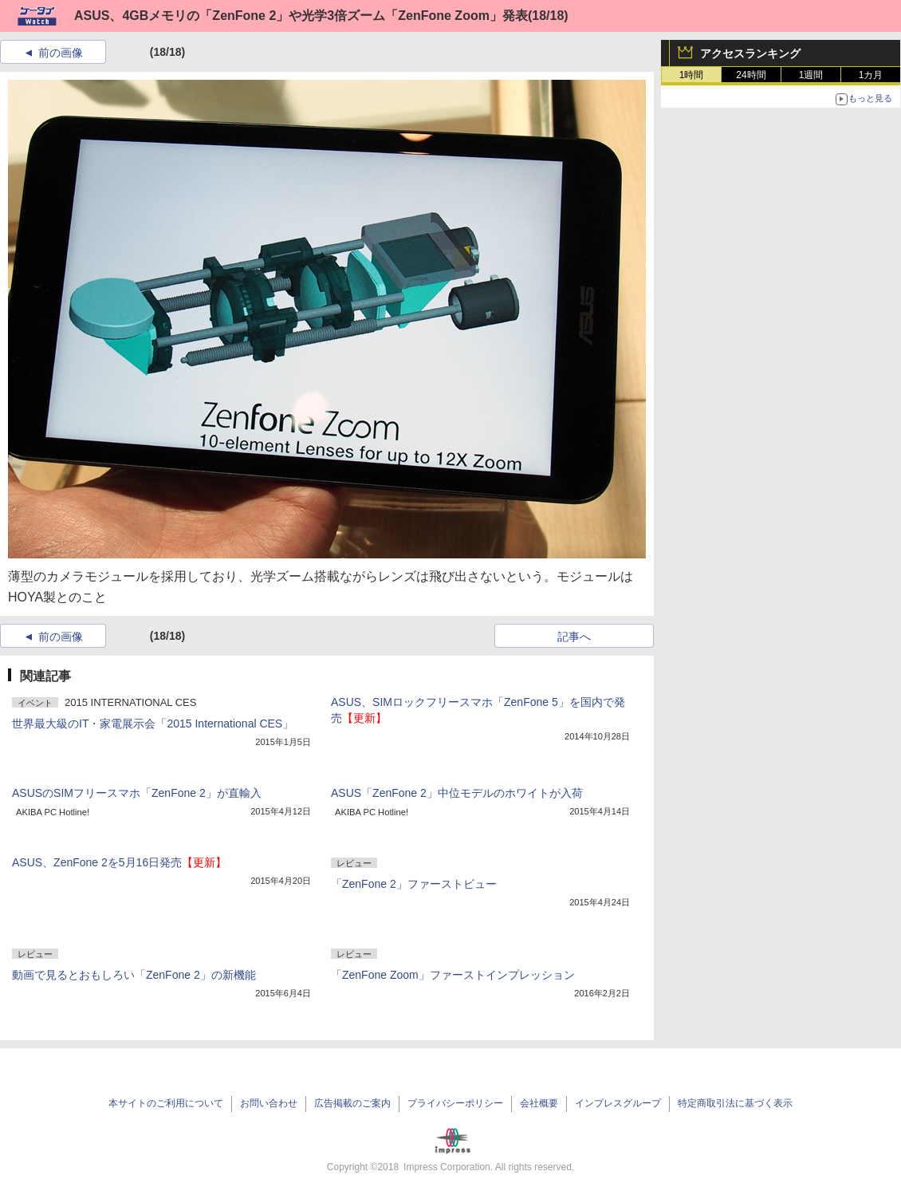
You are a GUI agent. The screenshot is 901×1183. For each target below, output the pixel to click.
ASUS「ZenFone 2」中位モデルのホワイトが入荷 (457, 793)
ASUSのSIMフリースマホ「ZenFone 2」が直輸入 (137, 793)
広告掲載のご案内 (352, 1103)
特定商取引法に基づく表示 (735, 1103)
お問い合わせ (268, 1103)
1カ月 (871, 75)
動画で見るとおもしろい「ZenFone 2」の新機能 (134, 974)
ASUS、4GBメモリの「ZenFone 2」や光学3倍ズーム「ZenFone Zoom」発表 (301, 15)
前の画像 (60, 52)
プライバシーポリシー (455, 1103)
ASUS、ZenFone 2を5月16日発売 (119, 862)
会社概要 (539, 1103)
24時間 (750, 75)
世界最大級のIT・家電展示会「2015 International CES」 (152, 723)
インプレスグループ (618, 1103)
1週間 (811, 75)
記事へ (574, 636)
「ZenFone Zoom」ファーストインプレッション (453, 974)
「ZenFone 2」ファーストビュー (414, 883)
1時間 (691, 75)
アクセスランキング (750, 53)
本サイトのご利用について (165, 1103)
